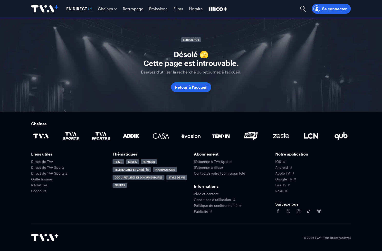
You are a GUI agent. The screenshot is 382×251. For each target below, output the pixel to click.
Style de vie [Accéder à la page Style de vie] (176, 177)
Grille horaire (41, 179)
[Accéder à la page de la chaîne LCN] (311, 136)
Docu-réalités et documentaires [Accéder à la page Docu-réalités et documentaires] (138, 177)
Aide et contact (206, 194)
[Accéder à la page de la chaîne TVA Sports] (71, 136)
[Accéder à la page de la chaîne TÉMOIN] (221, 136)
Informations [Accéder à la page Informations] (165, 169)
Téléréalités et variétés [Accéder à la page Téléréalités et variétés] (132, 169)
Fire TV (282, 185)
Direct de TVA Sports (48, 167)
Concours (38, 191)
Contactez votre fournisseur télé (219, 173)
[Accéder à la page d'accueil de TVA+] (44, 237)
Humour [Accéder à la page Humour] (149, 161)
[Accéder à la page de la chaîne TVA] (41, 136)
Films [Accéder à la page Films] (118, 161)
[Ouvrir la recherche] (303, 9)
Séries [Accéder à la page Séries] (132, 161)
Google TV (285, 179)
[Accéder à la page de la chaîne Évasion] (191, 136)
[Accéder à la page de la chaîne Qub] (341, 136)
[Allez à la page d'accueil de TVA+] (44, 9)
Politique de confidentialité (217, 206)
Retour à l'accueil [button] (191, 87)
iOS (280, 162)
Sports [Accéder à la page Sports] (120, 185)
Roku (281, 191)
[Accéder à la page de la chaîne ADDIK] (131, 136)
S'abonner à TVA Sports (212, 162)
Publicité (203, 211)
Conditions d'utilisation (214, 200)
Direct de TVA (42, 162)
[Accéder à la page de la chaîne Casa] (161, 136)
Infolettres (39, 185)
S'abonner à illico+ (208, 167)
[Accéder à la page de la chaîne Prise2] (251, 136)
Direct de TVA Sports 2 (49, 173)
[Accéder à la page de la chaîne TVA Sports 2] (101, 136)
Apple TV (284, 173)
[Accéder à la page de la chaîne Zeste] (281, 136)
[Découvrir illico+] (218, 9)
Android (283, 167)
